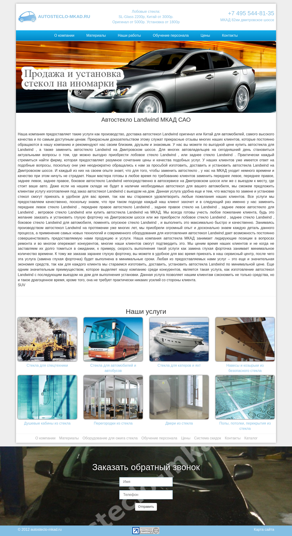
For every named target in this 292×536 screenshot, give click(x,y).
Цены (205, 35)
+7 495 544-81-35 (251, 13)
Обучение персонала (171, 35)
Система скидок (207, 438)
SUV (21, 285)
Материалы (96, 35)
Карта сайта (264, 529)
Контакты (230, 35)
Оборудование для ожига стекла (110, 438)
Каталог (251, 438)
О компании (64, 35)
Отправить (146, 506)
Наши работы (129, 35)
